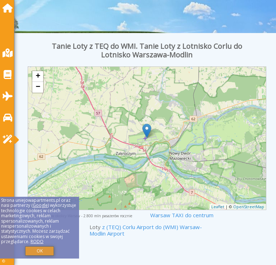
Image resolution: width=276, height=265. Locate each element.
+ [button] (38, 76)
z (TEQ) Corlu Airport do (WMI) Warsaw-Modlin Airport (145, 230)
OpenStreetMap (248, 206)
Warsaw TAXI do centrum (181, 215)
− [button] (38, 87)
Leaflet (217, 206)
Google (40, 205)
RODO (37, 241)
